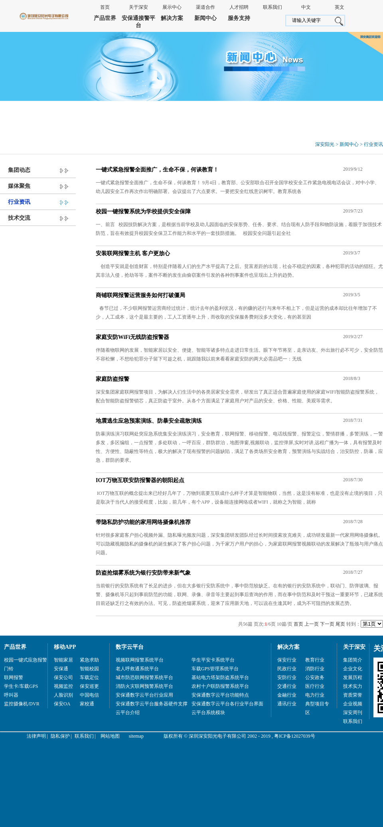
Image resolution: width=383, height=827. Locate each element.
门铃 (9, 668)
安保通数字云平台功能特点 (220, 695)
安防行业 (286, 677)
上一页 (311, 624)
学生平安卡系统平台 (213, 660)
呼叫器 (11, 695)
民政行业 (286, 668)
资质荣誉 (352, 695)
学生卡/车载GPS (21, 686)
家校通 (87, 704)
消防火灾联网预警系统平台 (144, 686)
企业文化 (352, 668)
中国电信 (89, 695)
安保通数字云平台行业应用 (144, 695)
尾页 (340, 624)
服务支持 (239, 18)
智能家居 (63, 660)
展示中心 (172, 7)
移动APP (65, 647)
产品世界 (105, 18)
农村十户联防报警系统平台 (220, 686)
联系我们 (272, 7)
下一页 (327, 624)
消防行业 (314, 668)
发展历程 (352, 677)
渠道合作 (205, 7)
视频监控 (63, 686)
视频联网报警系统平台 (140, 660)
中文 (306, 7)
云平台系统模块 (208, 712)
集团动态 (19, 170)
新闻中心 (205, 18)
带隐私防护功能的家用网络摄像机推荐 (143, 522)
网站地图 (110, 736)
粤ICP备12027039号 (294, 736)
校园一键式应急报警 (25, 660)
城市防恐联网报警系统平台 (144, 677)
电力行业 (314, 695)
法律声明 (36, 736)
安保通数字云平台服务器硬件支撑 (152, 704)
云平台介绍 (128, 712)
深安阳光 (324, 144)
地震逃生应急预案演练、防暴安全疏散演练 (149, 421)
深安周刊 (352, 712)
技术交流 (19, 218)
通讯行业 (286, 704)
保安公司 (63, 677)
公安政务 (314, 677)
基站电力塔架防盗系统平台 (220, 677)
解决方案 (172, 18)
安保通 (61, 668)
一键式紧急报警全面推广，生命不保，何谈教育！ (157, 170)
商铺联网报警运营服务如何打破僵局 (140, 295)
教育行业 (314, 660)
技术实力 (352, 686)
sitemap (136, 736)
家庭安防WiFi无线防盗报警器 (132, 337)
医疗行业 (314, 686)
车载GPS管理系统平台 (215, 668)
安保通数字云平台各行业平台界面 (227, 704)
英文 (339, 7)
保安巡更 (89, 686)
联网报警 (13, 677)
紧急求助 (89, 660)
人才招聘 (239, 7)
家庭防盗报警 (112, 379)
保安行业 (286, 660)
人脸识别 (63, 695)
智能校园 (89, 668)
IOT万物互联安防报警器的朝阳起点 (140, 480)
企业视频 (352, 704)
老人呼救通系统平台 (137, 668)
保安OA (62, 704)
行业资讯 (373, 144)
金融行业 (286, 695)
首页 (105, 7)
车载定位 (89, 677)
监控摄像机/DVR (21, 704)
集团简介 (352, 660)
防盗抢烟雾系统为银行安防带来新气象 (143, 573)
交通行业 (286, 686)
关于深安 (138, 7)
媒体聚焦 (19, 186)
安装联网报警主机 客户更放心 (133, 253)
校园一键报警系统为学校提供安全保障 (143, 212)
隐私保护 (60, 736)
